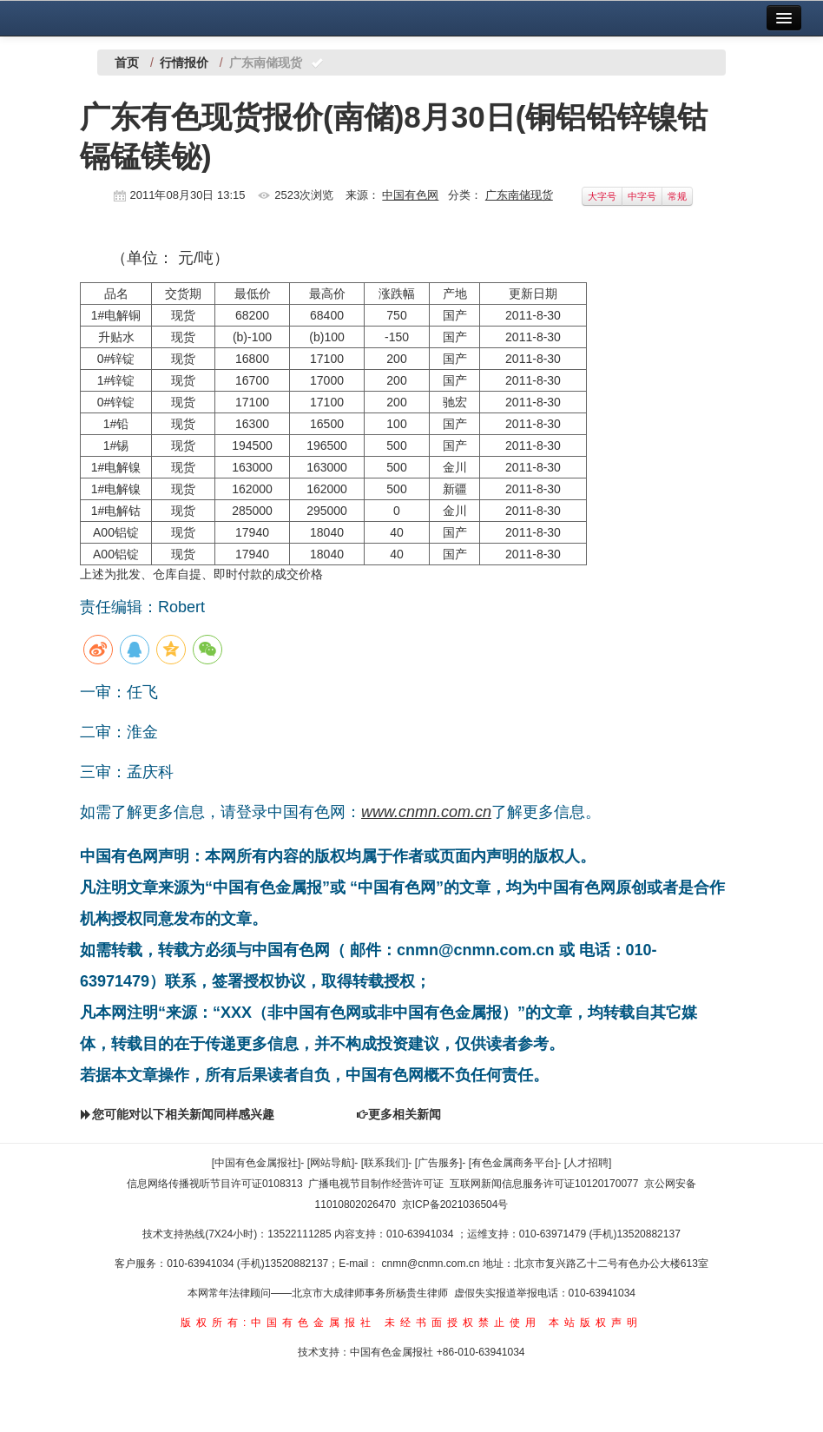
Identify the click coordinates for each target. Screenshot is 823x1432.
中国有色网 (410, 194)
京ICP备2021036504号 (455, 1204)
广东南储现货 (519, 194)
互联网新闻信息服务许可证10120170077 (544, 1184)
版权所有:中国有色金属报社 (278, 1323)
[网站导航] (331, 1163)
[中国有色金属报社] (256, 1163)
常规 (677, 196)
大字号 (602, 196)
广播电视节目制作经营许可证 (376, 1184)
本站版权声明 (595, 1323)
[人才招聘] (588, 1163)
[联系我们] (385, 1163)
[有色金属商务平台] (513, 1163)
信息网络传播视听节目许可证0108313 (215, 1184)
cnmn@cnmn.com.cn (432, 1263)
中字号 (642, 196)
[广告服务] (439, 1163)
